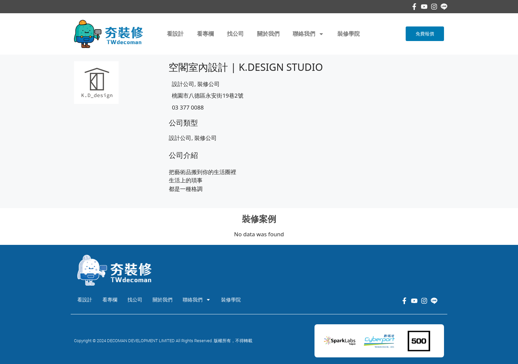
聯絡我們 (308, 34)
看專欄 (205, 33)
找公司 (235, 33)
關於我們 (268, 33)
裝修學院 (348, 33)
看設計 (175, 33)
